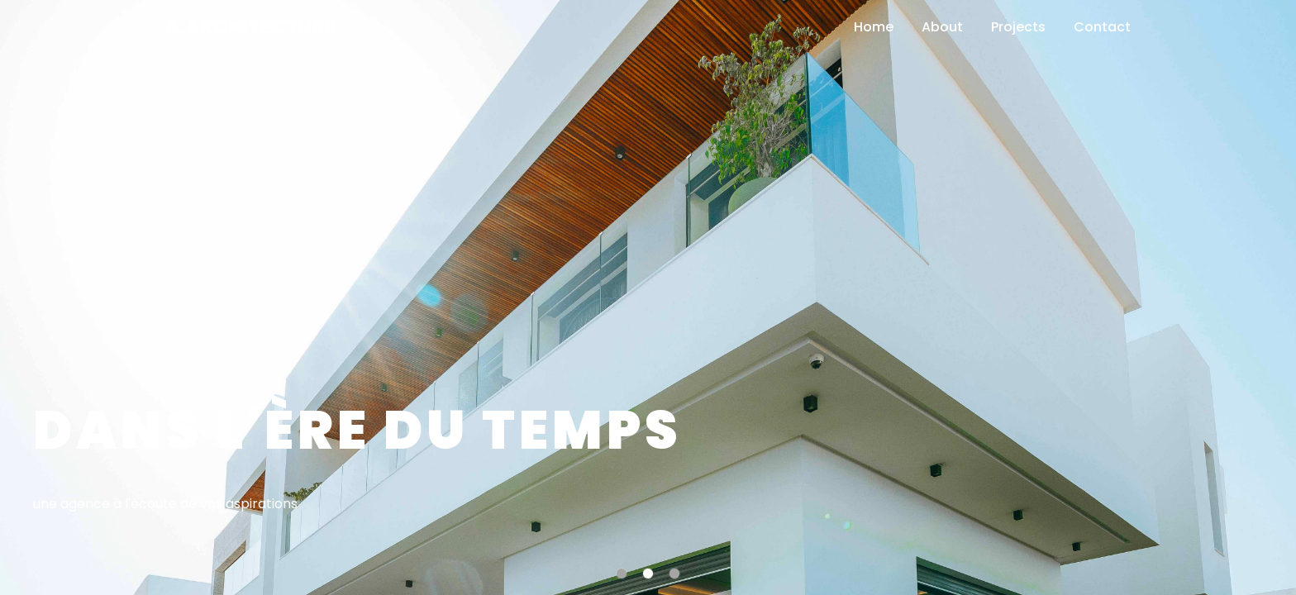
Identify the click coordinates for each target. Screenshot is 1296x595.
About (942, 26)
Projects (1018, 26)
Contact (1102, 26)
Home (873, 26)
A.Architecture (250, 26)
